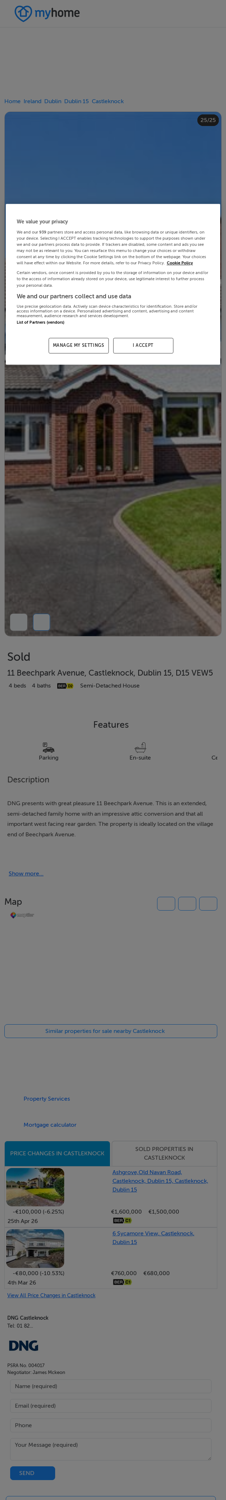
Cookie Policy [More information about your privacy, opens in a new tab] (180, 263)
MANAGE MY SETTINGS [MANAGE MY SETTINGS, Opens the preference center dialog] (78, 345)
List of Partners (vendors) (41, 322)
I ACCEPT (143, 345)
